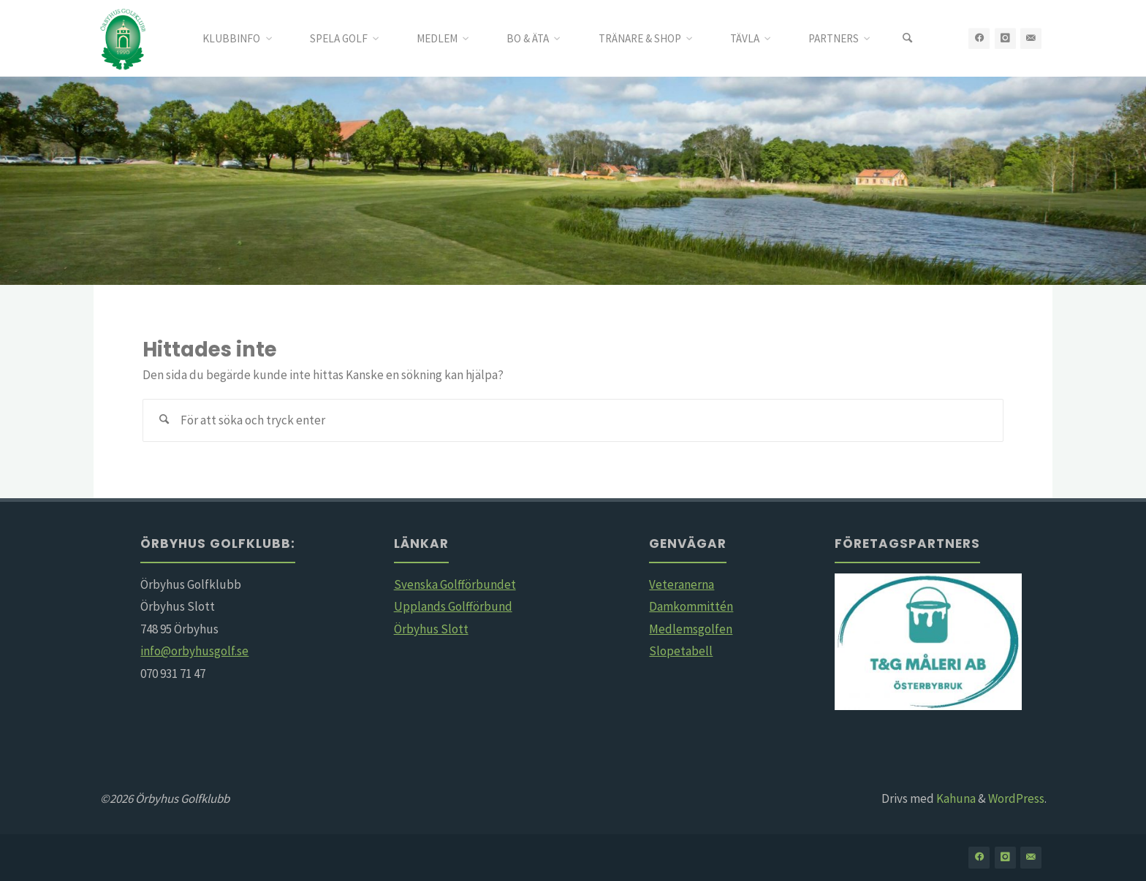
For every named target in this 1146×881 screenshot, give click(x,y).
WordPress (1016, 798)
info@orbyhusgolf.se (194, 651)
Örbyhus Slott (431, 629)
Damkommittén (691, 606)
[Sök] (907, 38)
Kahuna (955, 798)
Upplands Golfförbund (453, 606)
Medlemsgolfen (690, 629)
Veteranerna (681, 584)
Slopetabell (681, 651)
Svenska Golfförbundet (455, 584)
